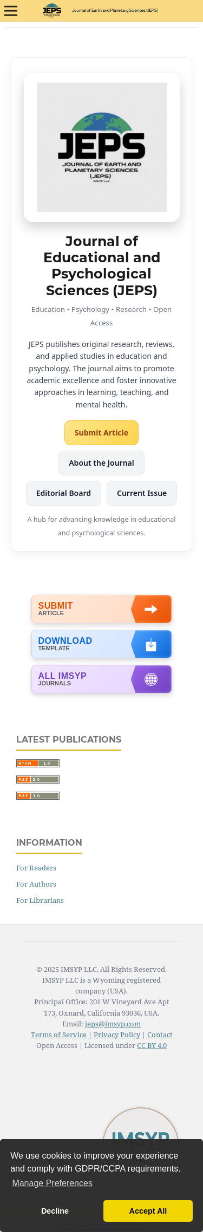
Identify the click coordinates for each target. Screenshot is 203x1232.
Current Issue (142, 493)
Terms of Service (59, 1034)
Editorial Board (63, 493)
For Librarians (40, 900)
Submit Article (101, 432)
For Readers (36, 868)
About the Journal (101, 463)
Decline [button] (55, 1211)
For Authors (36, 884)
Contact (160, 1034)
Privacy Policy (117, 1034)
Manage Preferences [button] (52, 1183)
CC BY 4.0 (152, 1045)
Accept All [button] (148, 1211)
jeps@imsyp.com (113, 1024)
